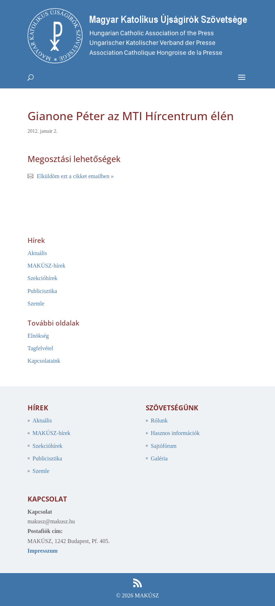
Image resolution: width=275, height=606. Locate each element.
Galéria (159, 458)
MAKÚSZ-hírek (47, 266)
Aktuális (37, 253)
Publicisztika (42, 291)
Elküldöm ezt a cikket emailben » (75, 176)
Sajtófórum (164, 446)
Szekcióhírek (43, 278)
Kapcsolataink (44, 361)
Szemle (36, 303)
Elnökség (38, 336)
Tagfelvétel (40, 348)
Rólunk (159, 420)
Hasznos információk (175, 433)
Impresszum (43, 551)
